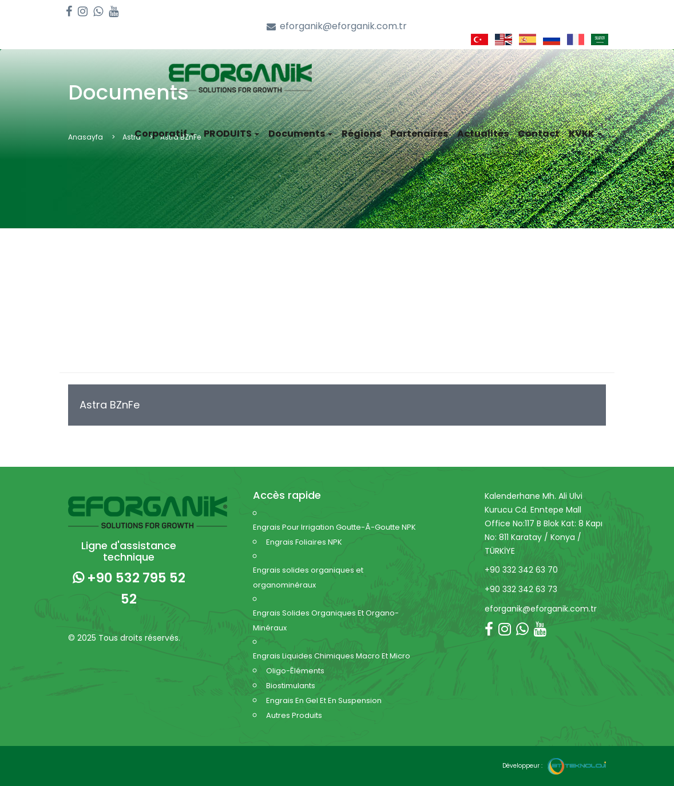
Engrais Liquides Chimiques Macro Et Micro (331, 655)
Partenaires (419, 133)
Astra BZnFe (110, 405)
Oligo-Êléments (295, 670)
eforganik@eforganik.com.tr (337, 26)
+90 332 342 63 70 (521, 569)
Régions (361, 133)
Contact (539, 133)
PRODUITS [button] (231, 133)
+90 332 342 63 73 (521, 589)
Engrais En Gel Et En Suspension (324, 700)
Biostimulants (290, 685)
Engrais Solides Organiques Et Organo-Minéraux (326, 620)
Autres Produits (294, 715)
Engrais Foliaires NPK (304, 542)
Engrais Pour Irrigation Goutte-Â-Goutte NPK (334, 527)
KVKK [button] (585, 133)
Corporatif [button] (164, 133)
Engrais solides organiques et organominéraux (308, 577)
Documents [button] (300, 133)
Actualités (483, 133)
